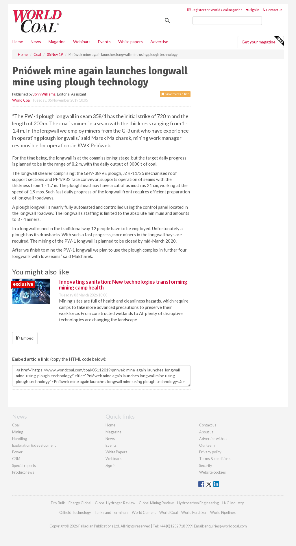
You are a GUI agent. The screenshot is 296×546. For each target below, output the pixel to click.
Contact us (272, 10)
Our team (207, 445)
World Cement (144, 512)
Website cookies (212, 472)
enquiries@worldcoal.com (225, 526)
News (110, 438)
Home (17, 41)
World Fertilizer (194, 512)
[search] (227, 20)
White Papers (116, 452)
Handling (19, 438)
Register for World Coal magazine (215, 10)
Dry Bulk (58, 503)
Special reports (24, 465)
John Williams (44, 94)
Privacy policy (210, 452)
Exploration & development (34, 445)
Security (205, 465)
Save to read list (175, 94)
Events (104, 41)
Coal (16, 425)
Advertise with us (213, 438)
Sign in (252, 10)
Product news (23, 472)
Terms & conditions (214, 458)
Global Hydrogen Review (115, 503)
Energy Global (80, 503)
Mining (17, 432)
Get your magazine (263, 41)
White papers (130, 41)
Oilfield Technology (75, 512)
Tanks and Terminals (111, 512)
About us (206, 432)
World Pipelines (223, 512)
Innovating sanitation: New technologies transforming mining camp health (123, 285)
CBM (16, 458)
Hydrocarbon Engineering (198, 503)
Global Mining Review (156, 503)
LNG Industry (233, 503)
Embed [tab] (25, 338)
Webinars (81, 41)
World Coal (21, 100)
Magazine (57, 41)
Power (17, 452)
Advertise (159, 41)
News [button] (36, 41)
